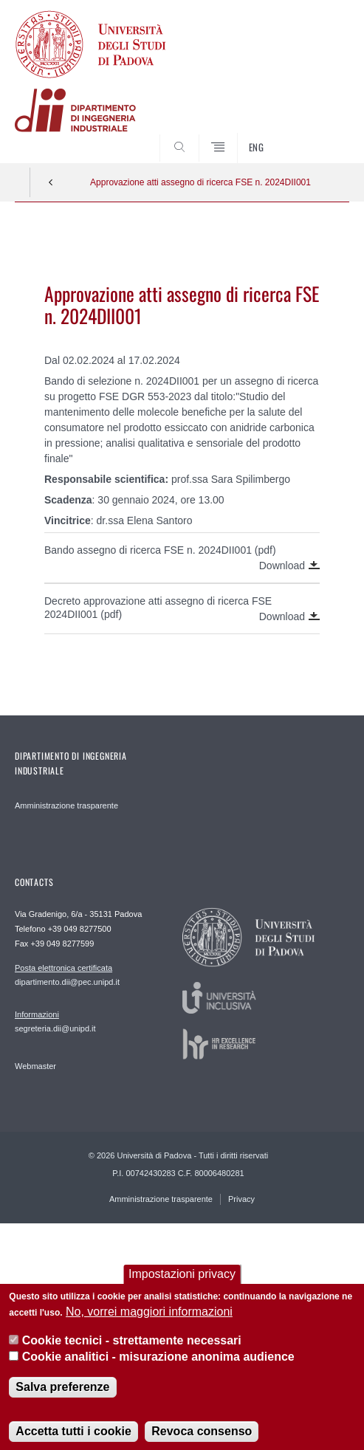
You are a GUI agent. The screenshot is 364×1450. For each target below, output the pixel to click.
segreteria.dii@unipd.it (55, 1021)
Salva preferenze (62, 1398)
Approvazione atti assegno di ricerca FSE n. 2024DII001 (200, 182)
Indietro (51, 182)
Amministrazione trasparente (66, 805)
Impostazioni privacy (182, 1285)
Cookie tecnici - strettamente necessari (131, 1351)
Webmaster (35, 1066)
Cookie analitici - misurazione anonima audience (158, 1368)
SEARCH (320, 135)
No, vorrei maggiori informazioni (149, 1323)
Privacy (241, 1199)
